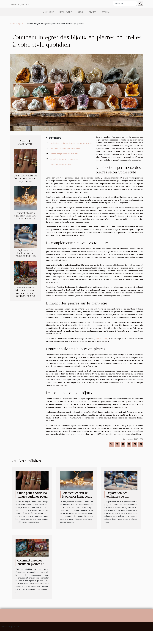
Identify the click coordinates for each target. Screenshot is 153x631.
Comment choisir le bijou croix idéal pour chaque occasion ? (25, 216)
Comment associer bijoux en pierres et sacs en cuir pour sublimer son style (25, 291)
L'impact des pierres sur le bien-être (64, 153)
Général (106, 12)
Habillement (65, 12)
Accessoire (48, 12)
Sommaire (55, 137)
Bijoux (80, 12)
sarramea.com (101, 338)
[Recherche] (125, 3)
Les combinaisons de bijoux (61, 164)
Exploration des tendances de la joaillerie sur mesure (25, 253)
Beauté (92, 12)
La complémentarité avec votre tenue (65, 148)
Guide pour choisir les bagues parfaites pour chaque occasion (25, 178)
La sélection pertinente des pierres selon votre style (71, 143)
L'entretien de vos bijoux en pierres (64, 159)
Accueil (12, 23)
